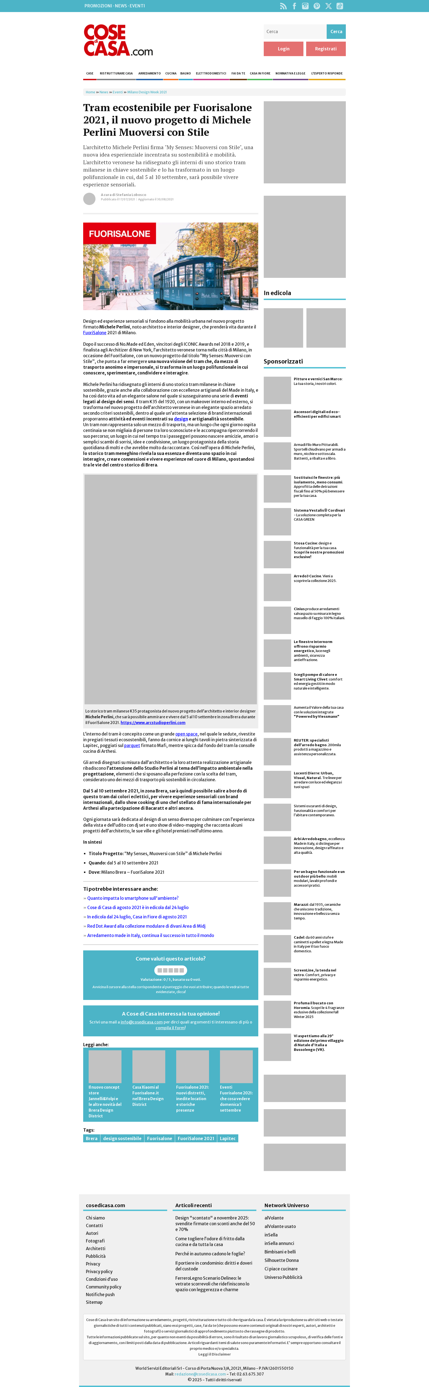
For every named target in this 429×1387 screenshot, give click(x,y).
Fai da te (238, 73)
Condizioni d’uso (102, 1279)
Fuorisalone (159, 1138)
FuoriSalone (94, 332)
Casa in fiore (260, 73)
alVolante (274, 1218)
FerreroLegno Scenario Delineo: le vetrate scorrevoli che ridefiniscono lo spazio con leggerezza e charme (212, 1284)
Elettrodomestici (211, 73)
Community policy (103, 1287)
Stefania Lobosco (131, 195)
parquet (132, 745)
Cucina (170, 73)
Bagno (185, 73)
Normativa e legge (290, 73)
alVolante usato (280, 1226)
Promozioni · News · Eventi (115, 6)
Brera (91, 1138)
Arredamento (149, 73)
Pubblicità (96, 1256)
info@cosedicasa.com (142, 1022)
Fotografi (95, 1241)
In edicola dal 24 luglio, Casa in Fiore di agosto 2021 (137, 916)
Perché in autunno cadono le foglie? (210, 1253)
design (181, 419)
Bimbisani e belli (280, 1252)
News (104, 92)
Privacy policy (99, 1271)
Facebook (294, 6)
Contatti (94, 1225)
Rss (283, 6)
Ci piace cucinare (281, 1268)
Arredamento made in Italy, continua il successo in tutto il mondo (150, 935)
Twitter (328, 6)
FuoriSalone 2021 (196, 1138)
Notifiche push (100, 1294)
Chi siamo (95, 1218)
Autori (92, 1233)
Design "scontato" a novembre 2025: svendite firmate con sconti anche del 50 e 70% (215, 1223)
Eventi (118, 92)
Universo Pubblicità (283, 1277)
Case (89, 73)
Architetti (95, 1248)
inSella (271, 1235)
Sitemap (94, 1302)
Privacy (93, 1264)
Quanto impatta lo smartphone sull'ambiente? (133, 898)
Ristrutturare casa (116, 73)
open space (186, 734)
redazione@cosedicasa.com (200, 1374)
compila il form (170, 1027)
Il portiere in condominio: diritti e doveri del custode (213, 1266)
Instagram (305, 6)
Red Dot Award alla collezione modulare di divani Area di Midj (146, 926)
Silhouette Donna (282, 1260)
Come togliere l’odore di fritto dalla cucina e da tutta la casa (210, 1241)
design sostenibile (122, 1138)
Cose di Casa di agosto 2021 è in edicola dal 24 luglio (138, 907)
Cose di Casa (118, 40)
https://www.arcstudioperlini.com (153, 722)
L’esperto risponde (327, 73)
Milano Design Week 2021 (147, 92)
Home (90, 92)
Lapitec (228, 1138)
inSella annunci (279, 1243)
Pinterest (316, 6)
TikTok (340, 6)
